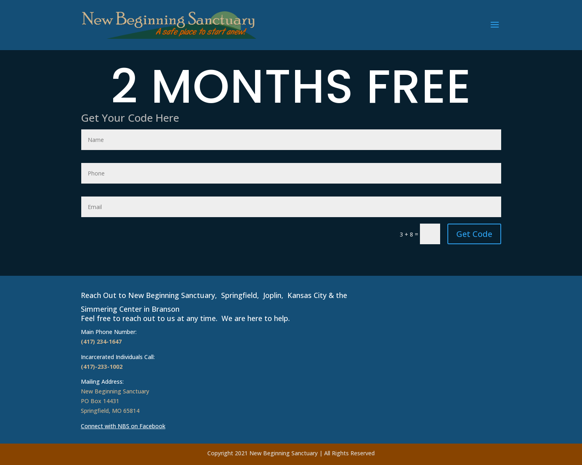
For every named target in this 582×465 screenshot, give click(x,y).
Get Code (474, 233)
